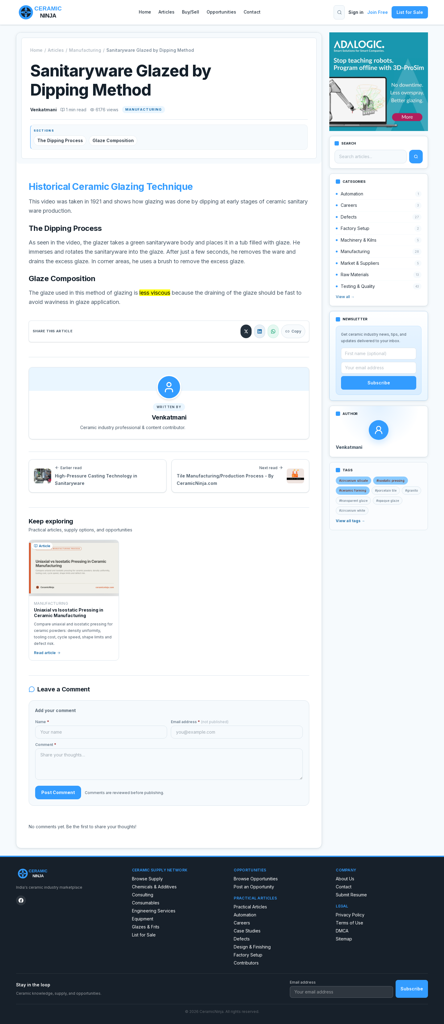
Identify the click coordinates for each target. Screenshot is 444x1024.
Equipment (142, 918)
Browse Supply (147, 878)
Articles (166, 11)
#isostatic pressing (390, 480)
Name (42, 721)
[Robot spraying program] (378, 81)
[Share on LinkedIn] (259, 331)
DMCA (342, 930)
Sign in (356, 12)
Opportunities (221, 11)
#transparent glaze (353, 500)
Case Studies (247, 930)
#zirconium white (352, 510)
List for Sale (410, 12)
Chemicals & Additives (154, 886)
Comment (45, 744)
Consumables (145, 902)
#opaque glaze (387, 500)
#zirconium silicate (353, 480)
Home (145, 11)
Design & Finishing (252, 946)
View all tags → (350, 520)
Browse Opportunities (256, 878)
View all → (345, 296)
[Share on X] (246, 331)
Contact (252, 11)
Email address (199, 721)
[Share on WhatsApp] (273, 331)
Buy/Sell (190, 11)
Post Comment (58, 792)
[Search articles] (371, 156)
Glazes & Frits (145, 926)
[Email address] (378, 368)
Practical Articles (250, 906)
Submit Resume (351, 894)
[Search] (416, 156)
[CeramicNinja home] (69, 873)
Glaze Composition (113, 140)
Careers (242, 922)
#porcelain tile (386, 490)
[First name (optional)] (378, 353)
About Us (345, 878)
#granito (411, 490)
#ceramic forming (352, 490)
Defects (242, 938)
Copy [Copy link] (293, 331)
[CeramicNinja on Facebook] (21, 900)
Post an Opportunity (254, 886)
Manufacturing (85, 50)
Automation (245, 914)
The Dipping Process (60, 140)
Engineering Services (153, 910)
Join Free (377, 12)
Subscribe (379, 382)
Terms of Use (349, 922)
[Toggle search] (339, 12)
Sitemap (344, 938)
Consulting (142, 894)
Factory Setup (248, 954)
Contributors (246, 962)
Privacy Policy (350, 914)
